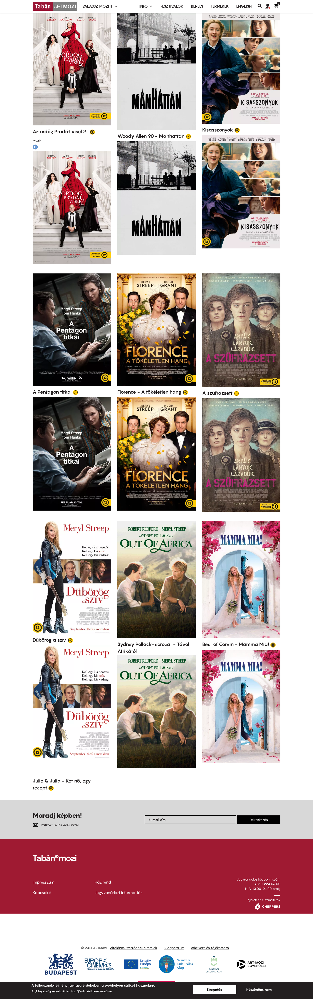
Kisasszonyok (217, 130)
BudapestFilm (174, 948)
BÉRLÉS (197, 6)
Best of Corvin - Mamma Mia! (235, 644)
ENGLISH (244, 6)
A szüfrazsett (217, 393)
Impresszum (43, 882)
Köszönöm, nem (259, 989)
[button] (269, 6)
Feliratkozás (259, 820)
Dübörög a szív (49, 640)
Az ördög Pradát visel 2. (60, 131)
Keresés (261, 6)
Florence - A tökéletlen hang (149, 392)
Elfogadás (214, 989)
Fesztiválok (171, 6)
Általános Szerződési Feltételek (133, 948)
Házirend (103, 882)
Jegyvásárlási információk (119, 892)
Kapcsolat (42, 892)
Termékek (220, 6)
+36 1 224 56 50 (267, 884)
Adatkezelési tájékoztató (210, 948)
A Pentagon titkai (52, 392)
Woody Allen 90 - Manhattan (151, 136)
